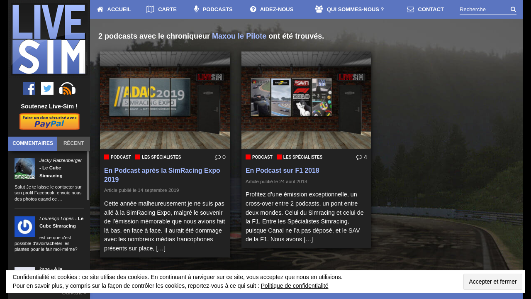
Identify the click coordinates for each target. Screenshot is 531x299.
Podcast (121, 157)
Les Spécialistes (161, 157)
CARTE (161, 9)
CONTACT (425, 9)
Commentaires (32, 143)
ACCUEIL (114, 9)
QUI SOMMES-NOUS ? (349, 9)
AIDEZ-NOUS (272, 9)
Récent (73, 143)
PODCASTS (213, 9)
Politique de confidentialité (295, 285)
